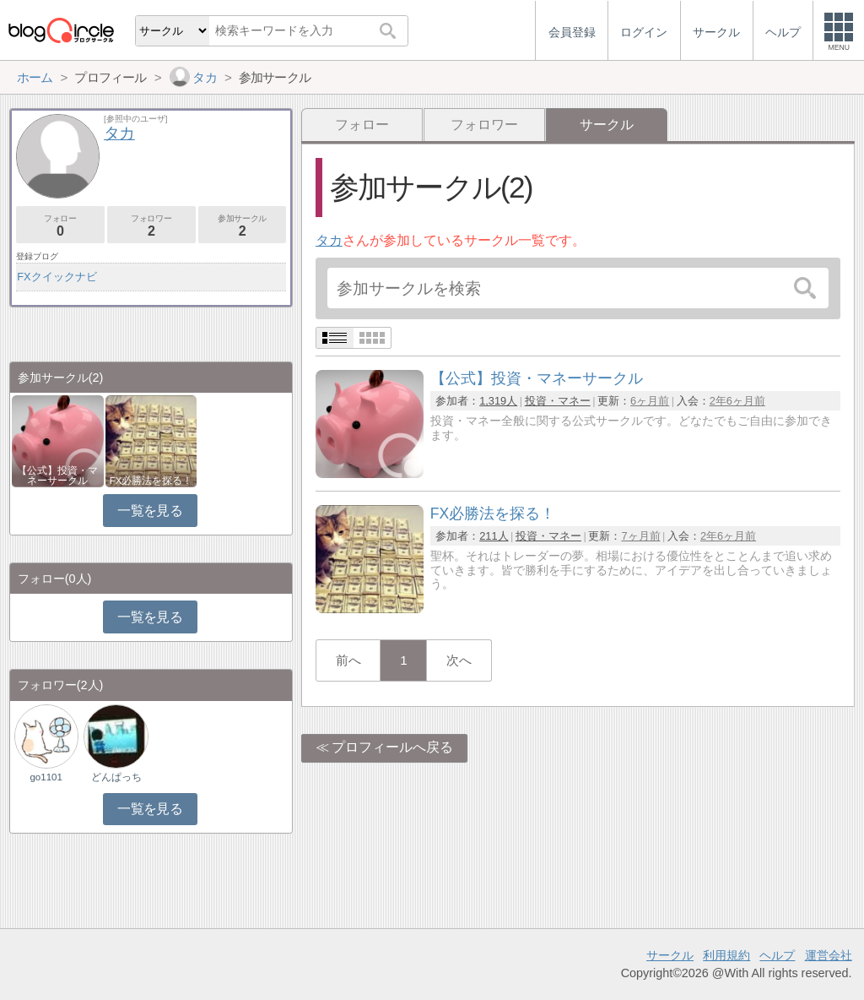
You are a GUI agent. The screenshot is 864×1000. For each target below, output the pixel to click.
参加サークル (242, 226)
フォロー (362, 124)
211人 (493, 536)
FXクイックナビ (56, 276)
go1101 (46, 777)
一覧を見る (149, 510)
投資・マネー (558, 400)
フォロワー (484, 124)
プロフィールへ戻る (392, 747)
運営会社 (828, 955)
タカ (329, 240)
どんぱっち (116, 777)
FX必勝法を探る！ (151, 481)
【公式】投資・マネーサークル (57, 475)
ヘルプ (777, 955)
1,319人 (498, 400)
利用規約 (726, 955)
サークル (670, 955)
